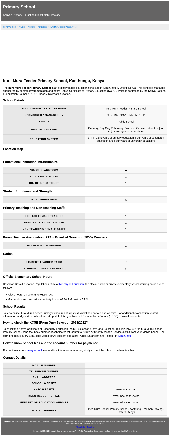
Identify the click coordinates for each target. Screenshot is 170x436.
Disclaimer (90, 427)
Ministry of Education (71, 284)
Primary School (19, 6)
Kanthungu (124, 335)
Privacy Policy (81, 427)
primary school (33, 350)
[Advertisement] (85, 56)
